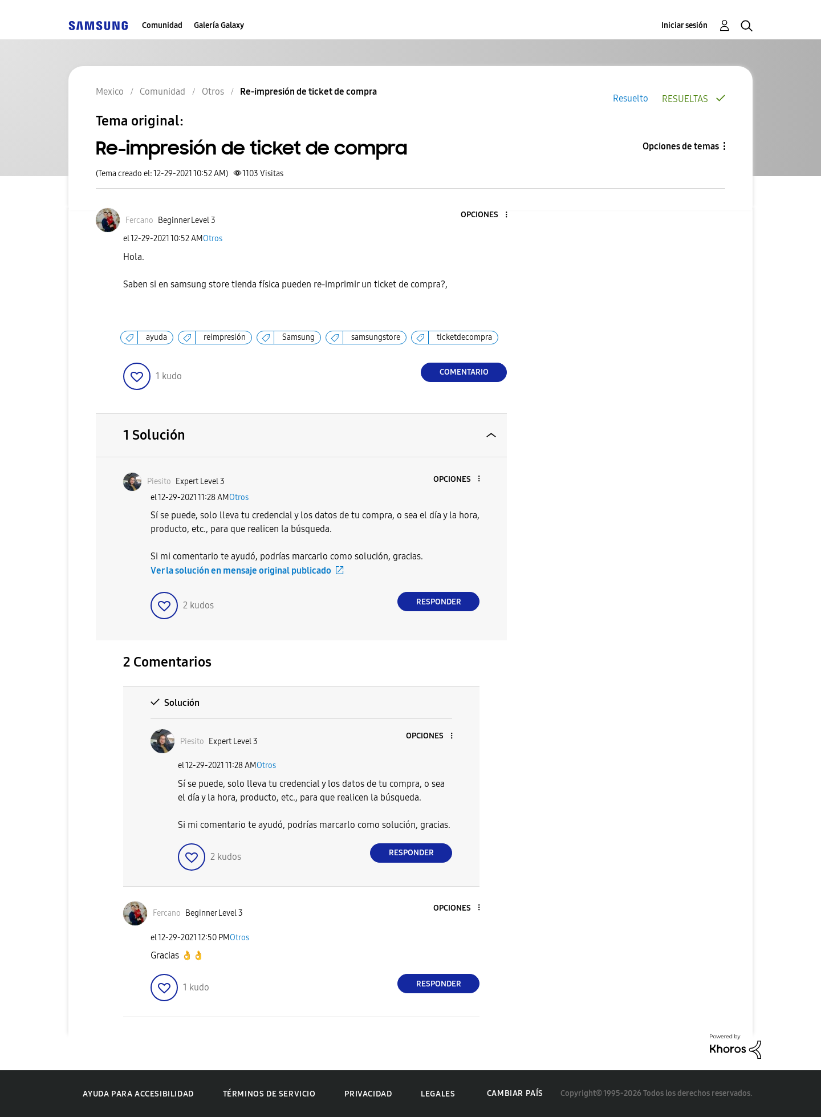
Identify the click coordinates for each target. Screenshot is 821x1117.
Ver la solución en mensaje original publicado (241, 570)
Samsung (298, 337)
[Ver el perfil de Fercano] (139, 220)
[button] (487, 215)
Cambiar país (515, 1093)
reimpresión (225, 337)
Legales (438, 1094)
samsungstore (375, 337)
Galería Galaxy (219, 25)
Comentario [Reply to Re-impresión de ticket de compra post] (464, 372)
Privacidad (368, 1094)
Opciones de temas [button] (681, 146)
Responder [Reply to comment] (438, 602)
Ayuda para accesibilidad (138, 1094)
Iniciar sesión (684, 25)
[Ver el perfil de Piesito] (159, 481)
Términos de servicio (269, 1094)
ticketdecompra (464, 337)
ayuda (156, 337)
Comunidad (162, 25)
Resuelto (630, 98)
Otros (212, 238)
